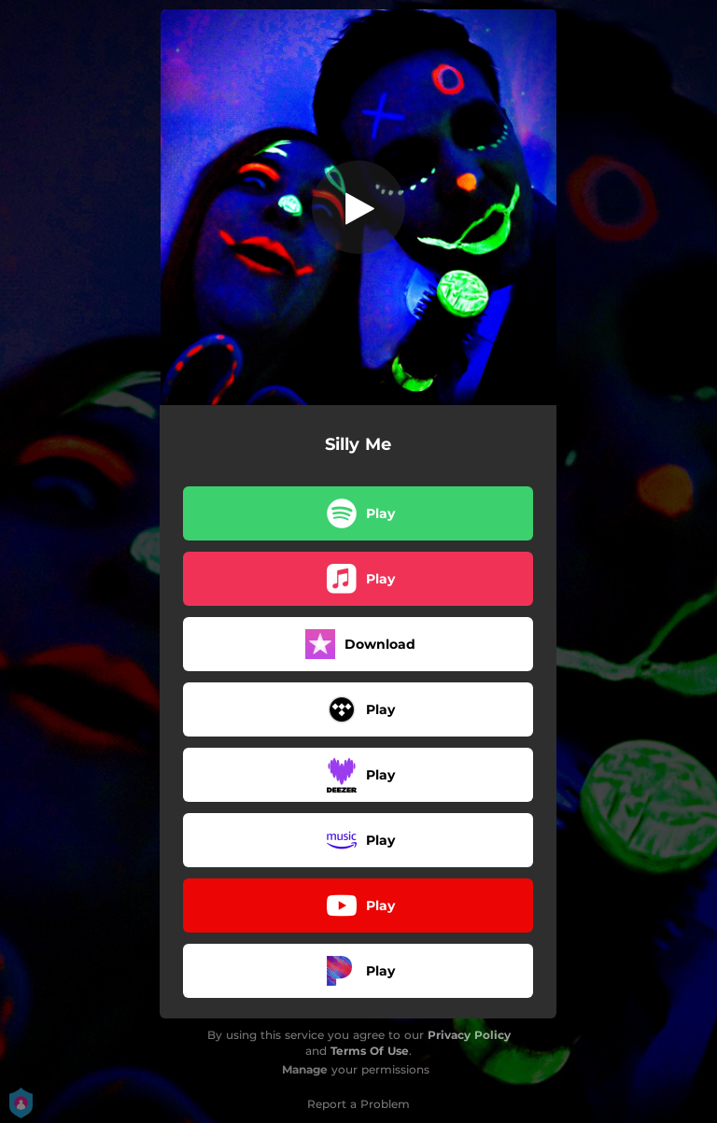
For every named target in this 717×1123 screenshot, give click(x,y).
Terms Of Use (369, 1051)
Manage (305, 1069)
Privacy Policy (469, 1035)
